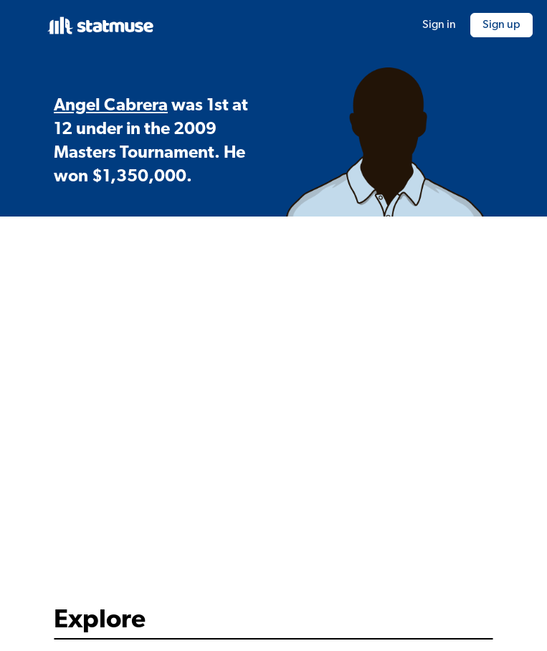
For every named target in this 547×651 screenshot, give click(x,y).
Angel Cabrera (111, 106)
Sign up (501, 25)
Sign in (439, 25)
